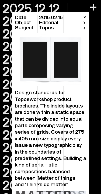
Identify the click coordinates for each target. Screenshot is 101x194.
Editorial (48, 22)
